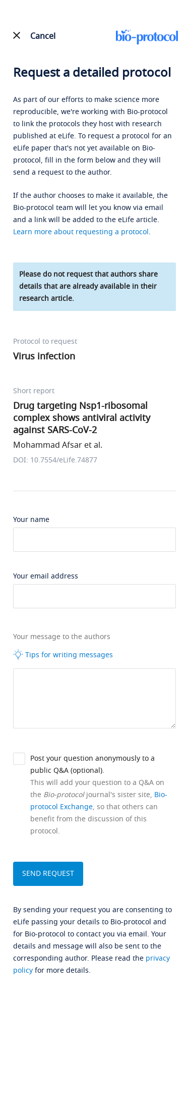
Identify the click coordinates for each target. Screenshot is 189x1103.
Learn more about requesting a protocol (81, 232)
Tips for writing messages (63, 654)
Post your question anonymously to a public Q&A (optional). (92, 764)
